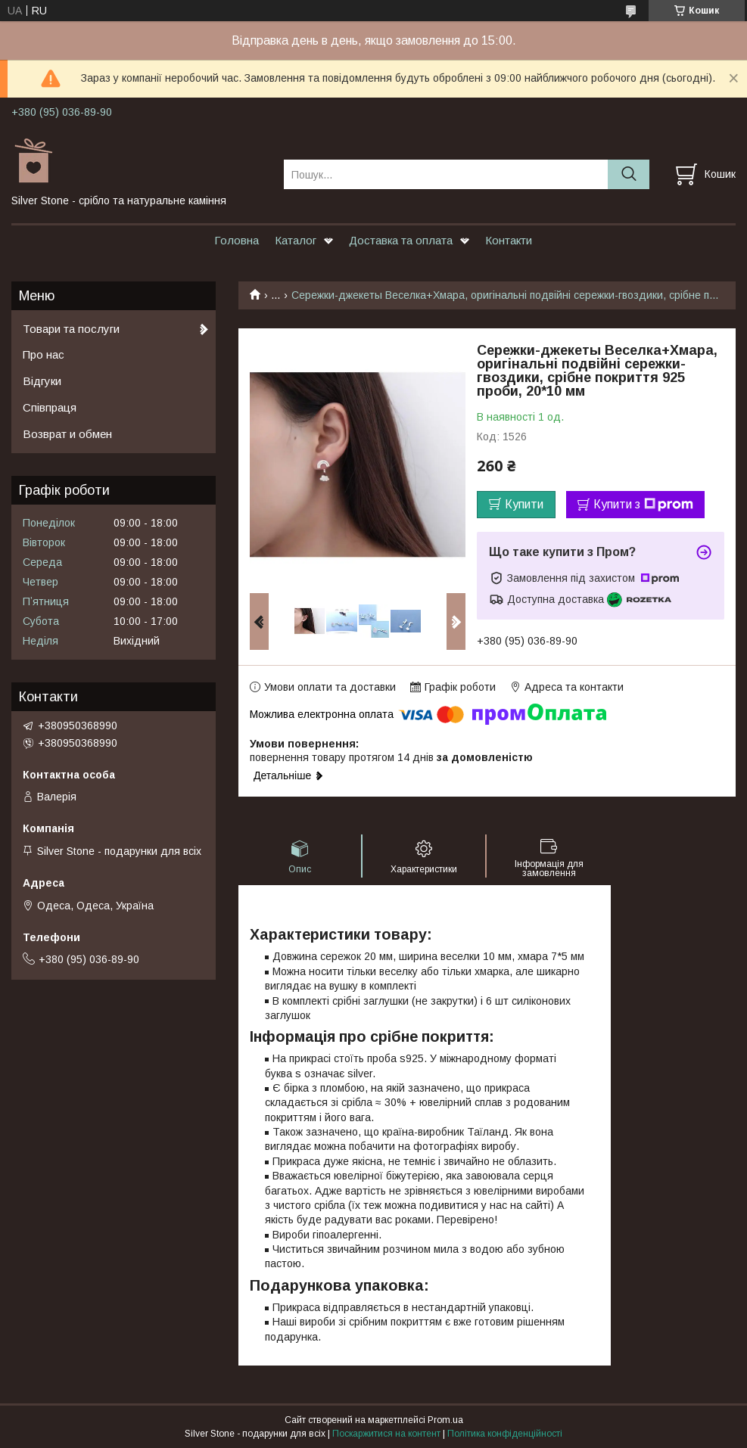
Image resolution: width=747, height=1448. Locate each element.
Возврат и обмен (67, 433)
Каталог (295, 240)
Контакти (508, 240)
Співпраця (49, 407)
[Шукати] (628, 174)
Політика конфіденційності (504, 1433)
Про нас (43, 354)
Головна (236, 240)
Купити (524, 504)
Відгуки (42, 380)
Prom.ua (445, 1420)
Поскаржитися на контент (386, 1433)
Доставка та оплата (401, 240)
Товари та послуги (71, 328)
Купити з (643, 504)
